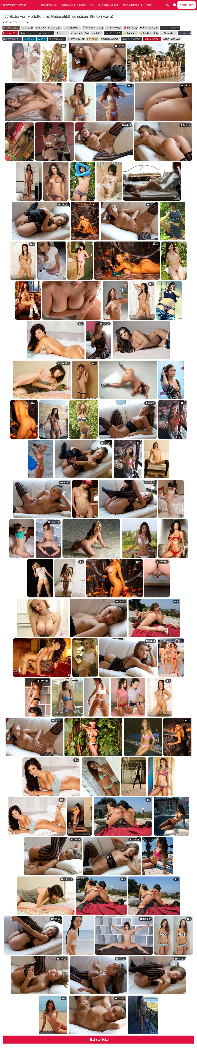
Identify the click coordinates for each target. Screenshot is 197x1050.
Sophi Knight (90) (169, 27)
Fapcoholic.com (13, 5)
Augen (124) (73, 27)
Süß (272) (41, 27)
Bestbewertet (48, 4)
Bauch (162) (54, 27)
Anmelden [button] (186, 4)
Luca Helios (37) (12, 38)
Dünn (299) (27, 27)
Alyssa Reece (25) (131, 38)
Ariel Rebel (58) (112, 33)
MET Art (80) (10, 33)
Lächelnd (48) (150, 33)
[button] (174, 4)
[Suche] (168, 4)
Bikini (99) (132, 27)
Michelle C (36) (57, 38)
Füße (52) (132, 33)
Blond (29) (92, 38)
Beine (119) (115, 27)
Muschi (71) (62, 33)
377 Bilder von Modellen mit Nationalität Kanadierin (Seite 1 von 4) (57, 16)
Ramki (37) (29, 38)
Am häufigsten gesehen (73, 4)
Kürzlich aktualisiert (108, 4)
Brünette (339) (11, 27)
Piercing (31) (78, 38)
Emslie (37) (185, 33)
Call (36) (41, 38)
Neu (92, 4)
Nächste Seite (98, 1039)
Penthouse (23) (151, 38)
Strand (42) (170, 33)
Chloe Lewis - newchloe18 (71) (36, 33)
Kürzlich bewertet (133, 4)
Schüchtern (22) (171, 38)
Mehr (149, 5)
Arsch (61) (96, 33)
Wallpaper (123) (94, 27)
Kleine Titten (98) (149, 27)
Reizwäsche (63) (79, 33)
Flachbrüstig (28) (110, 38)
